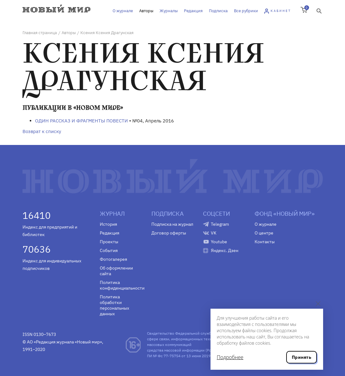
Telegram (220, 224)
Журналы (169, 10)
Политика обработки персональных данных (114, 305)
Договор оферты (168, 233)
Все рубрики (246, 10)
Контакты (265, 242)
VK (213, 233)
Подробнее (230, 357)
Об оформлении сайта (116, 270)
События (109, 250)
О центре (264, 233)
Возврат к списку (42, 131)
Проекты (109, 242)
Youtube (219, 242)
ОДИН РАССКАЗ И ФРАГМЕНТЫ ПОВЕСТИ (81, 121)
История (108, 224)
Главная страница (40, 32)
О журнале (123, 10)
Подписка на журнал (172, 224)
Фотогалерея (113, 259)
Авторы (146, 10)
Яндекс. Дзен (224, 250)
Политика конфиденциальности (121, 285)
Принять (301, 357)
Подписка (218, 10)
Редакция (193, 10)
